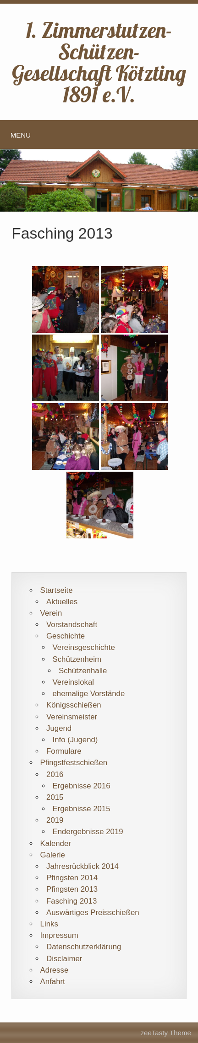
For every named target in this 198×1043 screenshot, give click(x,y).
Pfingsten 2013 (72, 889)
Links (49, 924)
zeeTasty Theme (165, 1033)
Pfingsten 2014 (72, 877)
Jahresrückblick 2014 (82, 866)
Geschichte (65, 636)
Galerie (52, 855)
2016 (54, 774)
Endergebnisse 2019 (87, 831)
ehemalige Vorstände (88, 693)
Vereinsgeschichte (83, 647)
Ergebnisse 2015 (81, 808)
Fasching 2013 (71, 901)
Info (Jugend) (75, 739)
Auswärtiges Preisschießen (92, 912)
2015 (54, 797)
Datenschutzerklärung (83, 946)
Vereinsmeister (71, 717)
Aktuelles (61, 601)
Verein (51, 613)
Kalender (55, 843)
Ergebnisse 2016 (81, 786)
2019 (54, 820)
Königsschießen (73, 705)
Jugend (59, 728)
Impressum (59, 935)
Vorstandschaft (71, 624)
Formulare (64, 751)
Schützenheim (76, 659)
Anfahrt (52, 981)
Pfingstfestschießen (74, 762)
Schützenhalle (83, 670)
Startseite (56, 590)
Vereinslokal (73, 682)
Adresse (54, 970)
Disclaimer (64, 958)
